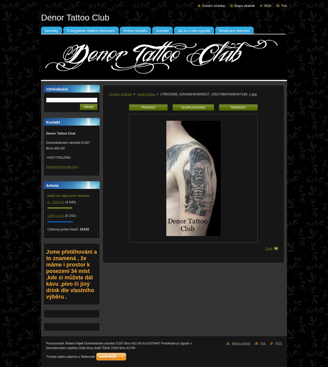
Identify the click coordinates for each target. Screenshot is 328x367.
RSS (267, 6)
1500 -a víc (55, 216)
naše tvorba (146, 94)
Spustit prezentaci (193, 107)
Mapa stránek (244, 6)
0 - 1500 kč (55, 202)
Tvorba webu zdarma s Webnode (70, 357)
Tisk (284, 6)
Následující (238, 107)
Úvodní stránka (213, 6)
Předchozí (148, 107)
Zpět (268, 248)
